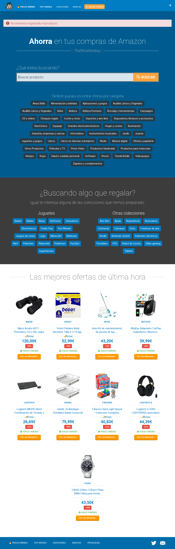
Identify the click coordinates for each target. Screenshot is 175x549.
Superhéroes (46, 251)
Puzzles (74, 243)
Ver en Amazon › (29, 356)
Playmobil (44, 243)
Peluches (28, 243)
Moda (103, 141)
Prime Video (78, 148)
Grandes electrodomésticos (83, 126)
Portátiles (102, 243)
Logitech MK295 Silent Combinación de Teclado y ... (29, 411)
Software (90, 156)
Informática (76, 133)
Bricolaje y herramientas (120, 111)
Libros (51, 141)
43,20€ (107, 341)
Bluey (42, 221)
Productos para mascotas (135, 148)
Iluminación (134, 126)
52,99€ (68, 341)
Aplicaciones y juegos (95, 103)
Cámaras (119, 228)
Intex (107, 322)
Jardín (125, 133)
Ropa (42, 156)
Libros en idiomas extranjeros (77, 141)
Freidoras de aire (149, 228)
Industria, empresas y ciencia (48, 133)
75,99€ (68, 422)
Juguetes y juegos (32, 141)
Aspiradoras (133, 221)
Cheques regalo (49, 118)
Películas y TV (57, 148)
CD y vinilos (28, 118)
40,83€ (107, 422)
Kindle (103, 236)
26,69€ (29, 422)
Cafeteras (103, 228)
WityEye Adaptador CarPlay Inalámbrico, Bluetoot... (146, 330)
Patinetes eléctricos (146, 236)
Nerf (15, 243)
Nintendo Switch (121, 236)
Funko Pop (47, 228)
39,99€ (146, 341)
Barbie (18, 221)
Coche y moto (72, 118)
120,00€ (29, 341)
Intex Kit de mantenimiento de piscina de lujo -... (107, 330)
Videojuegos (142, 156)
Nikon (29, 322)
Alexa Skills (39, 103)
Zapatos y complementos (87, 163)
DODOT (68, 322)
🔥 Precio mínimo (18, 542)
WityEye (145, 322)
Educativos (72, 221)
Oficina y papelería (143, 141)
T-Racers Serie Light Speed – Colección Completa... (107, 411)
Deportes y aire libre (97, 118)
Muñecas (71, 236)
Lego (42, 236)
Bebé (60, 111)
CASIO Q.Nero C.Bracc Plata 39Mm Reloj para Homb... (87, 491)
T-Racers (107, 402)
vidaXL (68, 402)
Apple (118, 221)
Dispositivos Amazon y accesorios (133, 118)
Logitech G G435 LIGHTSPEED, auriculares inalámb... (146, 411)
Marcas (77, 7)
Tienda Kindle (122, 156)
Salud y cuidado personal (65, 156)
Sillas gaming (153, 243)
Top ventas (40, 542)
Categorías (62, 7)
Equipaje (57, 126)
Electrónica (41, 126)
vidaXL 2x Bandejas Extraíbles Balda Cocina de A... (68, 411)
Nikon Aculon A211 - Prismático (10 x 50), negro (29, 330)
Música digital (119, 141)
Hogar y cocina (113, 126)
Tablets (129, 251)
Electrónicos (29, 228)
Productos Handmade (102, 148)
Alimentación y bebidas (64, 103)
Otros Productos (34, 148)
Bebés (30, 221)
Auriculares (151, 221)
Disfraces (55, 221)
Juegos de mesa (25, 236)
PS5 (115, 243)
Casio (87, 483)
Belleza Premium (92, 111)
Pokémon (60, 243)
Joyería (139, 133)
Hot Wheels (64, 228)
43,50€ (87, 502)
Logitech (29, 402)
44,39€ (146, 422)
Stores (105, 156)
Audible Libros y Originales (127, 103)
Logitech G (145, 402)
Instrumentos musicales (103, 133)
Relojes (30, 156)
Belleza (73, 111)
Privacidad (94, 542)
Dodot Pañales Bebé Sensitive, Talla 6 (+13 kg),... (68, 330)
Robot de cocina (131, 243)
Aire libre (105, 221)
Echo (132, 228)
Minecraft (56, 236)
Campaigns (146, 111)
